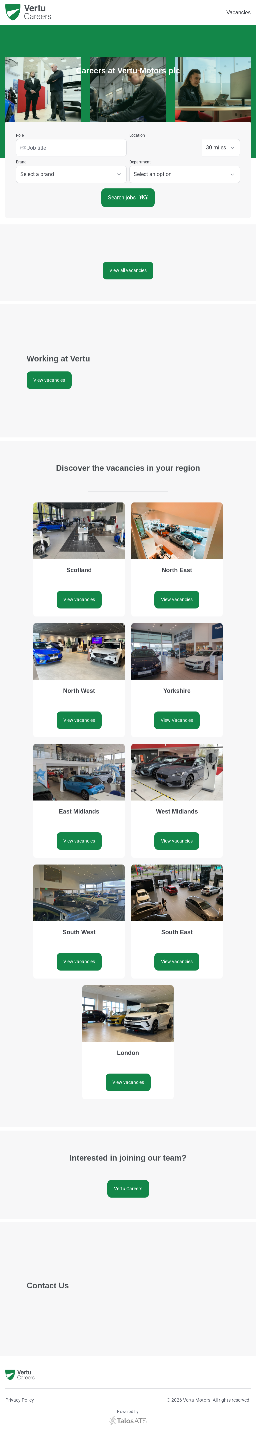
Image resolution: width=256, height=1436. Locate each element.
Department (140, 162)
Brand (21, 162)
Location (137, 135)
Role (20, 135)
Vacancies (238, 12)
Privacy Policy (19, 1400)
